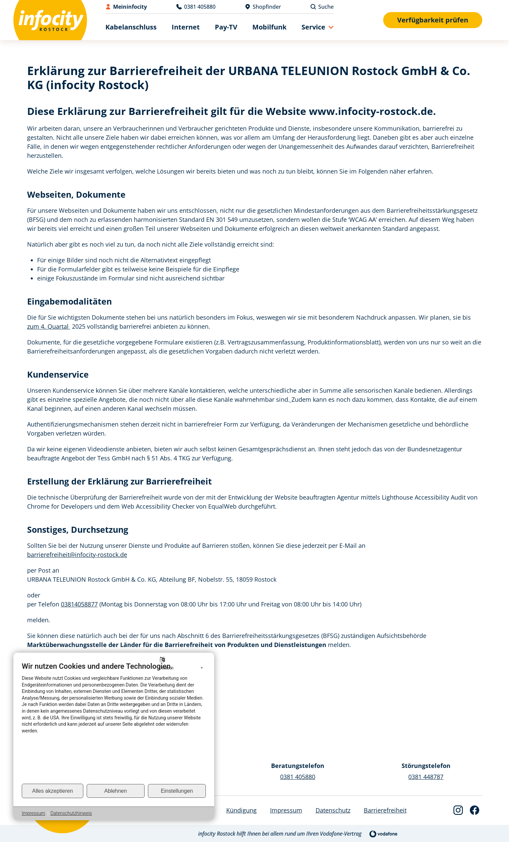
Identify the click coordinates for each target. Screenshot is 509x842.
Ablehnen (115, 791)
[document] (114, 722)
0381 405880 (297, 777)
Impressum (33, 813)
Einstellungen (177, 791)
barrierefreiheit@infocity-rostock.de (77, 554)
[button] (318, 27)
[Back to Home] (50, 20)
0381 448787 (425, 777)
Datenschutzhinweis (71, 813)
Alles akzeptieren (52, 791)
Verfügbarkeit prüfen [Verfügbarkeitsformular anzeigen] (432, 19)
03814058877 (79, 604)
